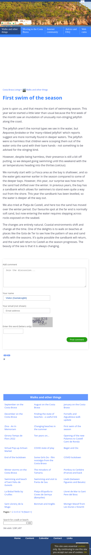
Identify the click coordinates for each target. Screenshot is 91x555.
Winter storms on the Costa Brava (16, 471)
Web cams (84, 30)
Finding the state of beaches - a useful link (45, 415)
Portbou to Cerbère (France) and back (74, 471)
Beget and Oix (71, 447)
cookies (81, 546)
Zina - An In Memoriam (10, 428)
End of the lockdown (15, 457)
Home (17, 538)
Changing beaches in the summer (45, 428)
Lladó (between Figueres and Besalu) (74, 481)
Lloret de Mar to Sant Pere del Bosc (75, 493)
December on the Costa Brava (14, 415)
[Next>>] (28, 512)
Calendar (44, 538)
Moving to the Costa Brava (33, 30)
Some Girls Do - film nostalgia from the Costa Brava (44, 460)
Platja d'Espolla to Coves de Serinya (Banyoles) (43, 494)
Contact (57, 538)
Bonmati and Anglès (44, 503)
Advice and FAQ (71, 30)
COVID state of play (44, 447)
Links (69, 538)
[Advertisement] (47, 63)
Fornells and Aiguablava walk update (72, 416)
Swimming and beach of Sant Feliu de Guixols (16, 482)
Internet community (52, 30)
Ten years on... (41, 435)
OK (85, 552)
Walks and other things (10, 30)
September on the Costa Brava (14, 406)
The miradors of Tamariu (42, 471)
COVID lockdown (72, 457)
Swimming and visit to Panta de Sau (45, 481)
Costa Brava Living (11, 89)
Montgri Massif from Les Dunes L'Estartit (74, 505)
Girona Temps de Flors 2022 (13, 437)
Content (29, 538)
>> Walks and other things (34, 89)
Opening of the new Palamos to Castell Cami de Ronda (74, 438)
